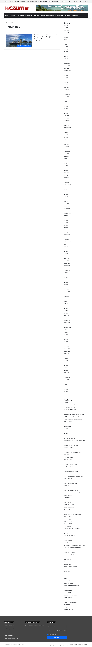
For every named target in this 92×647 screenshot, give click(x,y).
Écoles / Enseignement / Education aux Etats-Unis (74, 440)
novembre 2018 (67, 237)
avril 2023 (66, 111)
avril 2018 (66, 253)
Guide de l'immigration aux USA (70, 511)
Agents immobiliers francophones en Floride (73, 419)
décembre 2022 (67, 120)
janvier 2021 (66, 175)
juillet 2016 (66, 303)
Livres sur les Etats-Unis (69, 550)
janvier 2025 (66, 61)
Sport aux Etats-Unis (68, 592)
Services (36, 15)
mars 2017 (66, 284)
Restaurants (67, 15)
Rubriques (20, 15)
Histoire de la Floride (68, 521)
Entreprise (59, 15)
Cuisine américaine (68, 435)
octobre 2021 (66, 153)
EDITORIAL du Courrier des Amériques (72, 442)
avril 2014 (66, 367)
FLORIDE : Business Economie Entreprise (72, 490)
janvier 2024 (66, 89)
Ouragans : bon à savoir (69, 576)
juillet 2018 (66, 246)
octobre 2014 (66, 353)
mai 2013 (66, 391)
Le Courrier (12, 15)
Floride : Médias (67, 497)
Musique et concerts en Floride (70, 566)
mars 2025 (66, 56)
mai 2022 (66, 137)
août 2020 (66, 187)
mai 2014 (66, 365)
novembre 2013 (67, 377)
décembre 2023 (67, 92)
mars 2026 (66, 27)
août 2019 (66, 215)
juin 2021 (66, 163)
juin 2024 (66, 77)
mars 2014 (66, 370)
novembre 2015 (67, 322)
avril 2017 (66, 282)
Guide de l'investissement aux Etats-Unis (72, 514)
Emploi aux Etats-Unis (68, 447)
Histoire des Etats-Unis (68, 523)
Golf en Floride (67, 509)
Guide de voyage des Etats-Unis (11, 628)
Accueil (6, 15)
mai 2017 (66, 279)
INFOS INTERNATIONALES (69, 535)
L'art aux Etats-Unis (68, 540)
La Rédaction (37, 34)
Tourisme (74, 15)
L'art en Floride (67, 542)
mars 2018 (66, 256)
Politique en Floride (68, 580)
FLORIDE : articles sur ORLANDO (70, 483)
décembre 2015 (67, 320)
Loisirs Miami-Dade (68, 557)
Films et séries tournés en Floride (71, 471)
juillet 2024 (66, 75)
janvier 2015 (66, 346)
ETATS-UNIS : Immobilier (69, 454)
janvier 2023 (66, 118)
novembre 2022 (67, 122)
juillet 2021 (66, 160)
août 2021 (66, 158)
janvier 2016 (66, 317)
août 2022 (66, 130)
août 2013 (66, 384)
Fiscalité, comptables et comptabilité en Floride (73, 476)
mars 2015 (66, 341)
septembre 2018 (67, 241)
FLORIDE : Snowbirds (68, 500)
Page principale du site (9, 625)
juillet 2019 (66, 218)
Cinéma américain (67, 426)
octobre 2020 (66, 182)
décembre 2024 (67, 63)
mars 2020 (66, 199)
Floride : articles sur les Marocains (71, 481)
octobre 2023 (66, 96)
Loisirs (42, 15)
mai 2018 (66, 251)
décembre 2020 (67, 177)
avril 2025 (66, 53)
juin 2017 (66, 277)
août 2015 (66, 329)
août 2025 (66, 44)
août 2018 (66, 244)
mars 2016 (66, 313)
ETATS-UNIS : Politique (68, 462)
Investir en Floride (67, 538)
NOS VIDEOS (62, 1)
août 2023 (66, 101)
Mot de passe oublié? (61, 630)
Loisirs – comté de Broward (69, 552)
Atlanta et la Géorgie (68, 421)
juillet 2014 (66, 360)
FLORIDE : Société (67, 502)
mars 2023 (66, 113)
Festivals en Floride (68, 469)
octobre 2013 (66, 379)
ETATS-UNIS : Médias (68, 457)
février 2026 (66, 30)
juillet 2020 (66, 189)
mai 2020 (66, 194)
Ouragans (66, 573)
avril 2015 (66, 339)
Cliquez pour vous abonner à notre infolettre (34, 625)
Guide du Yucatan (67, 516)
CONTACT (86, 644)
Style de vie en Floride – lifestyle (70, 595)
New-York (66, 569)
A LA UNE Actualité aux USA (70, 407)
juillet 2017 (66, 275)
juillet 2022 (66, 132)
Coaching (66, 428)
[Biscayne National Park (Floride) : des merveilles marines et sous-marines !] (19, 40)
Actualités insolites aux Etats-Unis (71, 409)
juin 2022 (66, 134)
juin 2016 (66, 306)
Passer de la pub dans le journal (11, 638)
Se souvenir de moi (51, 634)
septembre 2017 (67, 270)
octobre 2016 (66, 296)
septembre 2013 (67, 382)
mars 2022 (66, 141)
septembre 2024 (67, 70)
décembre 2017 (67, 263)
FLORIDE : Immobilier (68, 495)
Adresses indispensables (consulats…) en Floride (74, 414)
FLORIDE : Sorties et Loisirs (69, 504)
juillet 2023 (66, 103)
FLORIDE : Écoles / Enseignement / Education (73, 492)
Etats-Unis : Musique (68, 459)
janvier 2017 (66, 289)
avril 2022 (66, 139)
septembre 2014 (67, 356)
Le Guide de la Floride (78, 644)
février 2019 (66, 229)
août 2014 (66, 358)
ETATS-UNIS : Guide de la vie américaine (72, 452)
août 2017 (66, 272)
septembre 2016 (67, 298)
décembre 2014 (67, 348)
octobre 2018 (66, 239)
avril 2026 (66, 25)
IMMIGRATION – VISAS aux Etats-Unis (72, 528)
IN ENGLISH (66, 533)
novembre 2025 (67, 37)
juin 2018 (66, 248)
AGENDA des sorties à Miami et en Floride (72, 416)
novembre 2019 (67, 208)
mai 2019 (66, 222)
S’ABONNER (22, 1)
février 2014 (66, 372)
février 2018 (66, 258)
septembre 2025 (67, 42)
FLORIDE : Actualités (68, 478)
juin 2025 (66, 49)
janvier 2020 (66, 203)
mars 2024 (66, 84)
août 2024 (66, 73)
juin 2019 (66, 220)
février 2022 (66, 144)
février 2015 (66, 344)
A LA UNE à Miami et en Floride (70, 404)
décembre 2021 (67, 149)
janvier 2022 (66, 146)
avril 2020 (66, 196)
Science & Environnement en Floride (71, 588)
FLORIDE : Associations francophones (72, 485)
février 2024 (66, 87)
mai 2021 (66, 165)
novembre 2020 (67, 180)
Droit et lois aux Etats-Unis (69, 438)
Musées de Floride (67, 561)
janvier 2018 (66, 260)
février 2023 (66, 115)
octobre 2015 (66, 325)
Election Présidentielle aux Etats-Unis (71, 445)
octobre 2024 (66, 68)
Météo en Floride (67, 559)
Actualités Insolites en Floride (70, 412)
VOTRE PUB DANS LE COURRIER (11, 1)
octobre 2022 (66, 125)
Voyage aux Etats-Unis (68, 609)
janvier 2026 (66, 32)
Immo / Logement (50, 15)
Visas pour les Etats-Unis (69, 607)
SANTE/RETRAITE (42, 1)
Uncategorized (67, 604)
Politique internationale (68, 583)
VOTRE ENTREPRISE (52, 1)
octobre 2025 (66, 39)
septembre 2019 (67, 213)
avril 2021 (66, 168)
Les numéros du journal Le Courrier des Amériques (74, 545)
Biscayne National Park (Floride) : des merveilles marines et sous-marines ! (44, 39)
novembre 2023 (67, 94)
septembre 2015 (67, 327)
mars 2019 (66, 227)
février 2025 (66, 58)
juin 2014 (66, 363)
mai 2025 (66, 51)
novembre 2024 (67, 65)
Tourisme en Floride (68, 597)
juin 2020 (66, 191)
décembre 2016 (67, 291)
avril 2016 (66, 310)
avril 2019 (66, 225)
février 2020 (66, 201)
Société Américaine (68, 590)
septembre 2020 (67, 184)
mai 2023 (66, 108)
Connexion (56, 637)
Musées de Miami (67, 564)
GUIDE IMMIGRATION (31, 1)
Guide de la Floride (8, 632)
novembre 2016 (67, 294)
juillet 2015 (66, 332)
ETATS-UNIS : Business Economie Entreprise (73, 450)
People (65, 578)
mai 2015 (66, 336)
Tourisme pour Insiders (68, 599)
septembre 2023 (67, 99)
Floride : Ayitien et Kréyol (69, 488)
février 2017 (66, 287)
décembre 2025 (67, 34)
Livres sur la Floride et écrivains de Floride (72, 547)
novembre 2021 (67, 151)
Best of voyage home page (69, 423)
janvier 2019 (66, 232)
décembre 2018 (67, 234)
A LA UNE (66, 402)
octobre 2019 (66, 210)
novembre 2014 (67, 351)
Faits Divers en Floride (68, 466)
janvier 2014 (66, 375)
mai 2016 (66, 308)
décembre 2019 (67, 206)
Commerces (28, 15)
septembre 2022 (67, 127)
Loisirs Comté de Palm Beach (70, 554)
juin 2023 (66, 106)
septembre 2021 (67, 156)
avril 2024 (66, 82)
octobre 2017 (66, 268)
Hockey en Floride (67, 526)
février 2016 (66, 315)
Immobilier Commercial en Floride (71, 530)
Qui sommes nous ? (9, 635)
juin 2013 (66, 389)
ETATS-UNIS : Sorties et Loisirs (70, 464)
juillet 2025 (66, 46)
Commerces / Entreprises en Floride (71, 431)
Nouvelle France (67, 571)
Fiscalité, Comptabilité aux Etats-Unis (71, 473)
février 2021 (66, 172)
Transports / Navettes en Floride (70, 602)
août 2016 (66, 301)
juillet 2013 (66, 386)
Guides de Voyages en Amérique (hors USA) (73, 519)
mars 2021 (66, 170)
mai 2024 (66, 80)
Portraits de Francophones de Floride (71, 585)
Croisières (66, 433)
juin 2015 (66, 334)
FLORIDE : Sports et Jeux (69, 507)
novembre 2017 (67, 265)
